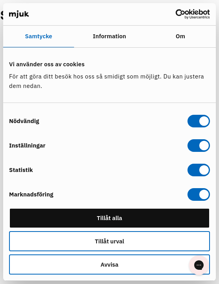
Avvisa (109, 264)
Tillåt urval (109, 241)
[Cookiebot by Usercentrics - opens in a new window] (175, 14)
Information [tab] (109, 36)
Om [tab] (180, 36)
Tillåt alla (109, 218)
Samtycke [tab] (38, 36)
